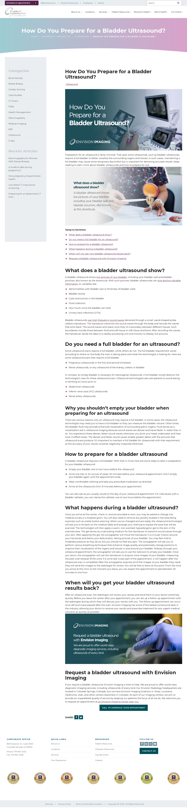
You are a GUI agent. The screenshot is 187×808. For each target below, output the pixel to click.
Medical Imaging (17, 126)
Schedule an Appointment (18, 3)
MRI (11, 132)
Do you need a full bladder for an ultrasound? (93, 239)
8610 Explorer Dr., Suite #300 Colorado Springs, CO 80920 (20, 745)
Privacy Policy (64, 805)
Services (103, 12)
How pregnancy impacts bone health (25, 182)
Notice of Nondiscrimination (89, 805)
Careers (101, 3)
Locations (89, 12)
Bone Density (16, 78)
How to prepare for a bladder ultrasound (91, 244)
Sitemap (49, 805)
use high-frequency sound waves (106, 320)
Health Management (20, 114)
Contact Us (149, 751)
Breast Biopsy (16, 84)
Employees (88, 3)
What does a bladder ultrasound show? (90, 234)
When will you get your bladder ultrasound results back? (100, 253)
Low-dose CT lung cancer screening (22, 192)
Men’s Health (160, 12)
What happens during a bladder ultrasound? (93, 249)
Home (34, 36)
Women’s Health (142, 12)
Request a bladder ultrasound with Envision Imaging (97, 258)
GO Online (176, 12)
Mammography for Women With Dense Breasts (23, 163)
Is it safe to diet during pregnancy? (20, 173)
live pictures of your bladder (111, 277)
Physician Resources (69, 3)
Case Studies (15, 96)
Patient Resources (121, 12)
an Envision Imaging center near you (118, 701)
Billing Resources (48, 3)
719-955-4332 (20, 751)
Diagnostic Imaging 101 (56, 36)
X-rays (12, 144)
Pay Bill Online (102, 755)
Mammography (17, 120)
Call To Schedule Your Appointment (123, 708)
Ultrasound (81, 36)
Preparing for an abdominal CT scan (25, 201)
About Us (75, 12)
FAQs (11, 108)
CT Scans (13, 102)
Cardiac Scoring (17, 90)
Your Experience (58, 761)
